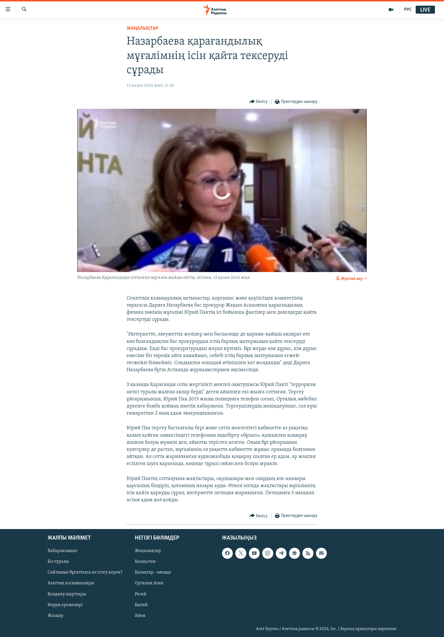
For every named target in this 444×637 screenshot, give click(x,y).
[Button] (258, 102)
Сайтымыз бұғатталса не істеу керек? (85, 572)
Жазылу (55, 615)
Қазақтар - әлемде (153, 572)
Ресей (140, 594)
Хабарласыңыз (62, 551)
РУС (408, 9)
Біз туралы (58, 562)
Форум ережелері (65, 605)
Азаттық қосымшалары (71, 583)
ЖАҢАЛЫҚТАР (142, 28)
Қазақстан (145, 562)
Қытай (141, 605)
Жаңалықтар (148, 551)
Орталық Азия (149, 583)
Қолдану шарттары (67, 594)
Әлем (140, 615)
